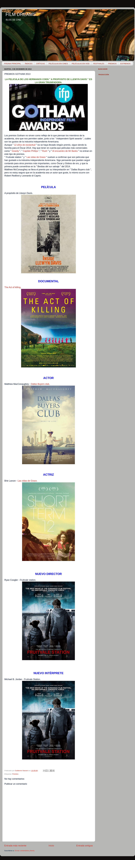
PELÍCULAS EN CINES (58, 63)
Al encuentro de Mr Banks (65, 151)
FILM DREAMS (21, 14)
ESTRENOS (125, 63)
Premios (15, 774)
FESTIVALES (98, 63)
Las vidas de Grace (36, 157)
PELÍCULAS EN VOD (80, 63)
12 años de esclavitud (24, 145)
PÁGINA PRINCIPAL (12, 63)
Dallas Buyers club (40, 384)
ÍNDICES (28, 63)
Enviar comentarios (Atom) (24, 851)
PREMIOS (112, 63)
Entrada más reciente (15, 845)
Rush (44, 151)
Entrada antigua (84, 845)
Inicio (51, 845)
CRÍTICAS (40, 63)
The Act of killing (12, 287)
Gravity (15, 151)
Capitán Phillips (30, 151)
